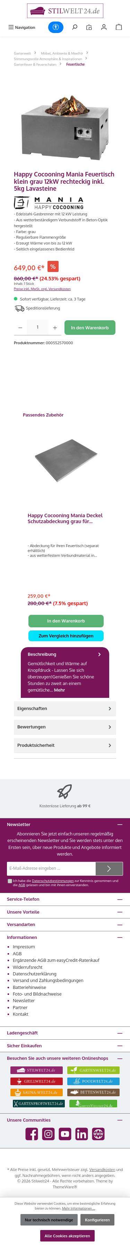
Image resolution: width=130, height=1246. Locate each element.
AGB (21, 885)
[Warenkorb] (119, 27)
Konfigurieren (97, 1219)
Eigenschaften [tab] (65, 708)
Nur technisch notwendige (49, 1219)
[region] (65, 127)
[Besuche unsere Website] (98, 1134)
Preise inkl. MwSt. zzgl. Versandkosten (42, 289)
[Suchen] (74, 27)
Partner (20, 1007)
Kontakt (20, 1014)
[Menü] (21, 27)
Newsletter (24, 1000)
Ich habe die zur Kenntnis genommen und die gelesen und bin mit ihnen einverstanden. (65, 882)
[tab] (65, 672)
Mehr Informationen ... (78, 1208)
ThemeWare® (65, 1186)
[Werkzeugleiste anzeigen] (55, 27)
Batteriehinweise (29, 987)
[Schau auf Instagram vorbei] (48, 1134)
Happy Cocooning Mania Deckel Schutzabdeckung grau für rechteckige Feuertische (65, 518)
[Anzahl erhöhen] (55, 328)
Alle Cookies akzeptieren (67, 1235)
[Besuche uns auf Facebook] (32, 1134)
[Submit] (109, 869)
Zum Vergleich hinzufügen (65, 635)
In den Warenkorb (90, 327)
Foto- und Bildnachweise (37, 994)
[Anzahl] (37, 328)
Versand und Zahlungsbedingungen (48, 980)
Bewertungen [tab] (65, 727)
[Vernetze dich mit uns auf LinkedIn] (81, 1134)
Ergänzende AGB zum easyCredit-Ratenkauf (56, 960)
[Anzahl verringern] (20, 328)
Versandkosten (102, 1169)
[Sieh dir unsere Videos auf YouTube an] (65, 1134)
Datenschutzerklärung (35, 973)
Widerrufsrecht (28, 967)
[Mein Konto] (104, 27)
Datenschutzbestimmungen (52, 880)
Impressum (24, 946)
